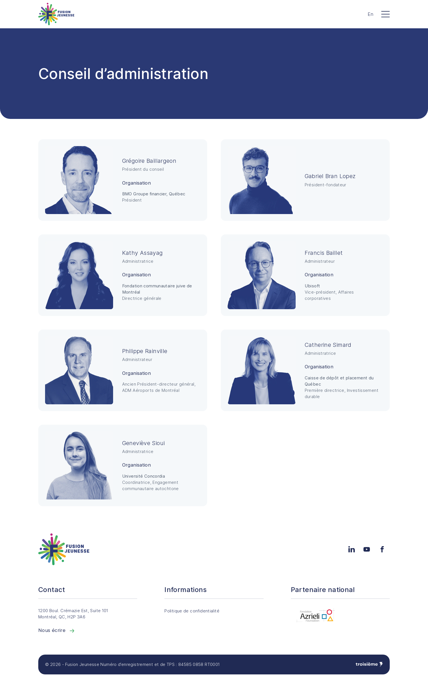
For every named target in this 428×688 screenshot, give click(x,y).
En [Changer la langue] (371, 14)
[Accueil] (56, 14)
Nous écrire (57, 630)
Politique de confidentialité (196, 611)
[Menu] (385, 14)
